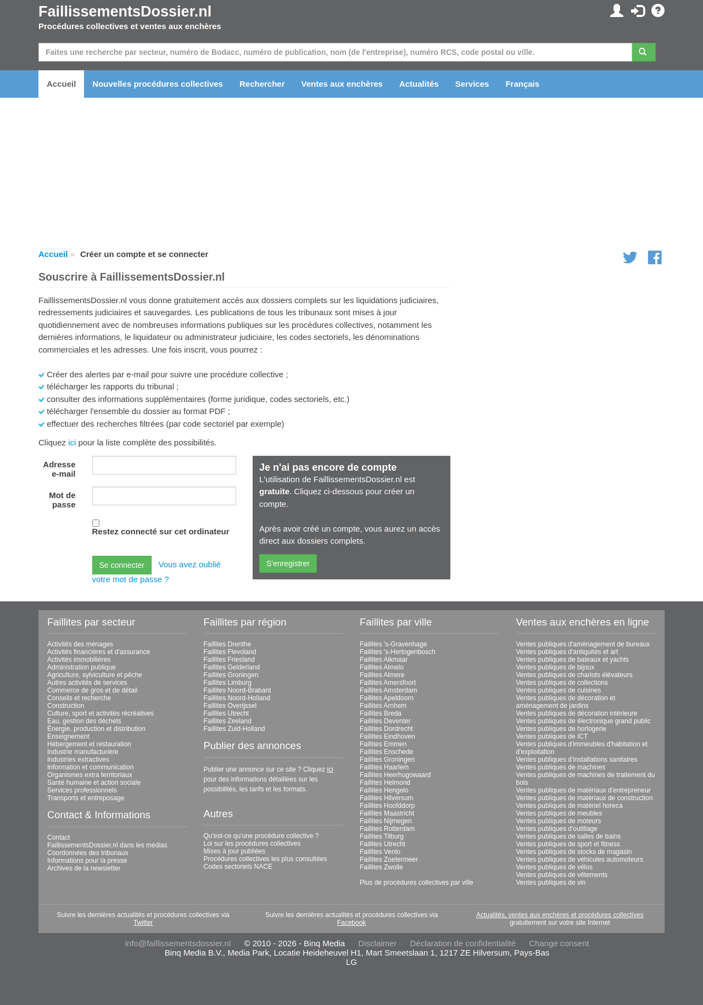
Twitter (143, 922)
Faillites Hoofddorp (387, 805)
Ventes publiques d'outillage (557, 829)
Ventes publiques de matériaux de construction (584, 798)
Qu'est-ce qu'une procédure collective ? (261, 836)
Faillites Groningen (231, 675)
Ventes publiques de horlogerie (561, 729)
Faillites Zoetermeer (389, 859)
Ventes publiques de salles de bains (568, 836)
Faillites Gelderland (232, 667)
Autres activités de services (87, 682)
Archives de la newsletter (83, 868)
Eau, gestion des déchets (84, 721)
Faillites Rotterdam (387, 829)
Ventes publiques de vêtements (562, 875)
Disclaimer (377, 943)
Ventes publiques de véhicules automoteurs (580, 859)
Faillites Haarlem (384, 767)
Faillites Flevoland (230, 652)
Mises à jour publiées (235, 851)
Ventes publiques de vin (551, 882)
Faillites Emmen (383, 744)
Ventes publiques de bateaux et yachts (572, 659)
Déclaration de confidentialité (463, 943)
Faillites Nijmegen (386, 821)
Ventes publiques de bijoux (555, 667)
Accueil (61, 83)
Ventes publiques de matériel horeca (569, 805)
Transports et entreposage (85, 798)
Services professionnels (82, 790)
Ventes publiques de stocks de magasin (574, 852)
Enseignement (68, 736)
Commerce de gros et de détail (92, 690)
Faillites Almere (382, 675)
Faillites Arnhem (383, 706)
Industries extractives (78, 759)
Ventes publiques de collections (562, 682)
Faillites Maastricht (387, 813)
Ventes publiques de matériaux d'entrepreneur (583, 790)
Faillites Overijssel (230, 706)
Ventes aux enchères (342, 83)
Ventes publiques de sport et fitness (568, 844)
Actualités (419, 83)
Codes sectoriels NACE (238, 866)
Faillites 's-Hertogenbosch (398, 652)
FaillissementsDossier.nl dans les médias (107, 845)
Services (472, 83)
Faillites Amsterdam (388, 690)
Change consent (559, 943)
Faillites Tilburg (382, 836)
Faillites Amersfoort (388, 682)
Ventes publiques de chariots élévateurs (574, 675)
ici (72, 442)
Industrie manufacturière (82, 752)
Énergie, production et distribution (96, 729)
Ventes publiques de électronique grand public (583, 721)
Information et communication (90, 767)
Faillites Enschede (386, 752)
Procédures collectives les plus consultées (265, 859)
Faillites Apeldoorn (387, 698)
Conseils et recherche (79, 698)
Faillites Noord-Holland (237, 698)
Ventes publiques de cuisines (558, 690)
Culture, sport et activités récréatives (100, 713)
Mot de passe (62, 499)
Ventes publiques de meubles (559, 813)
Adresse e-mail (59, 469)
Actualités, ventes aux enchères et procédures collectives (560, 915)
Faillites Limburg (228, 682)
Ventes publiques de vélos (554, 867)
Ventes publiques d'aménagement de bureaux (583, 644)
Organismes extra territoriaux (89, 775)
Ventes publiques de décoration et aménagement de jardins (566, 702)
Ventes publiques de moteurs (558, 821)
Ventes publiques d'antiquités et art (567, 652)
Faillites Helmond (385, 782)
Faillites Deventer (385, 721)
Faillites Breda (380, 713)
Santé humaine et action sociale (94, 782)
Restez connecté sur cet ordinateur (161, 531)
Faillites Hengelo (384, 790)
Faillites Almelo (382, 667)
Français (522, 83)
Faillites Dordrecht (386, 729)
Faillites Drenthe (228, 644)
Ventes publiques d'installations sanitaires (577, 759)
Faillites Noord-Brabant (237, 690)
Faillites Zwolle (381, 867)
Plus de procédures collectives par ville (416, 882)
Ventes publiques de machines (561, 767)
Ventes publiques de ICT (552, 736)
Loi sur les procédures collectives (252, 843)
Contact (58, 837)
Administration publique (81, 667)
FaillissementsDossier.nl (124, 11)
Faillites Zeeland (228, 721)
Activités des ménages (80, 644)
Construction (65, 706)
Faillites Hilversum (386, 798)
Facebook (351, 922)
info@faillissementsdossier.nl (178, 943)
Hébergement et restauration (89, 744)
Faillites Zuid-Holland (234, 729)
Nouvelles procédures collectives (157, 83)
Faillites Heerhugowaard (395, 775)
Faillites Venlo (380, 852)
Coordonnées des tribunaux (87, 853)
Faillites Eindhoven (387, 736)
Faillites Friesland (229, 659)
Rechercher (262, 83)
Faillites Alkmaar (384, 659)
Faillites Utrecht (226, 713)
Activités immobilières (78, 659)
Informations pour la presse (87, 860)
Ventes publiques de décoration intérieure (577, 713)
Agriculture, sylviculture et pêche (94, 675)
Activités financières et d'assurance (98, 652)
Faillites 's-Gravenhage (393, 644)
